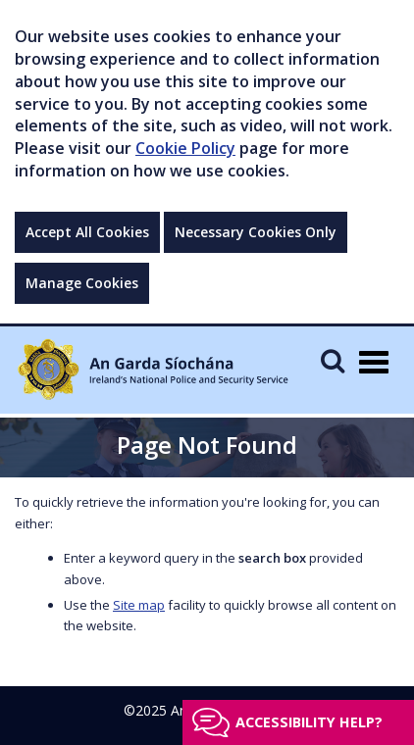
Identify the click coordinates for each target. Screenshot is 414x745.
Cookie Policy (185, 148)
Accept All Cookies (87, 232)
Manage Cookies (82, 282)
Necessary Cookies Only (255, 232)
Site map (139, 605)
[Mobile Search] (332, 360)
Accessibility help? (309, 722)
